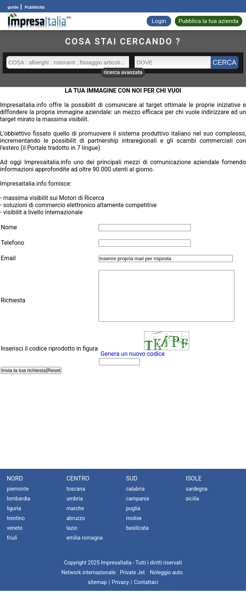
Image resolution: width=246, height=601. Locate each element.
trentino (16, 528)
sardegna (196, 499)
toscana (75, 499)
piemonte (18, 499)
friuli (12, 548)
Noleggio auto (166, 583)
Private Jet (132, 583)
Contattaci (146, 592)
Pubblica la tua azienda (208, 21)
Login (159, 21)
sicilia (192, 509)
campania (137, 509)
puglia (133, 519)
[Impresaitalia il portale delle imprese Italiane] (39, 21)
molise (134, 528)
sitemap (97, 592)
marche (75, 519)
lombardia (18, 509)
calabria (135, 499)
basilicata (137, 538)
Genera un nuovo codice (127, 364)
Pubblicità (34, 7)
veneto (15, 538)
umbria (74, 509)
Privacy (120, 592)
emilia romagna (84, 548)
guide (13, 7)
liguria (14, 519)
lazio (71, 538)
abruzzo (75, 528)
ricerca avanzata (122, 72)
